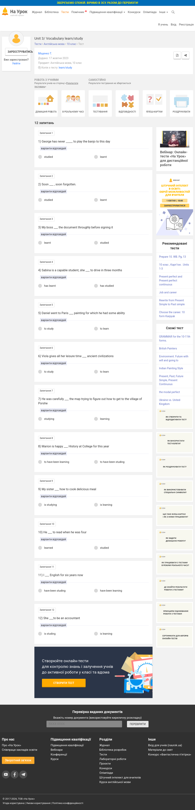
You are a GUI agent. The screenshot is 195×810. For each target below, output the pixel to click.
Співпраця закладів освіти (19, 749)
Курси (54, 759)
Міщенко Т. (45, 53)
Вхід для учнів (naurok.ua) (165, 745)
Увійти (16, 63)
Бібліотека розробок (112, 749)
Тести (65, 12)
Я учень (163, 24)
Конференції (59, 754)
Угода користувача (13, 803)
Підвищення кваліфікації (107, 12)
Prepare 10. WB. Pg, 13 (172, 256)
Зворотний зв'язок (18, 760)
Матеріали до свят (160, 749)
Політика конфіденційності (67, 803)
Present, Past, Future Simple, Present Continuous (171, 380)
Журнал (37, 12)
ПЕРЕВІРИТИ (138, 724)
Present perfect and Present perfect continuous (170, 280)
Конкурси (134, 12)
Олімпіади (106, 773)
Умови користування (38, 803)
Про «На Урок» (11, 745)
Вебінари (57, 749)
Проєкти (105, 763)
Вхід (173, 24)
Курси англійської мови (115, 782)
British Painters (168, 348)
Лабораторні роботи (112, 759)
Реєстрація (186, 24)
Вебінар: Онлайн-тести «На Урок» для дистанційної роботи (174, 158)
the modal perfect (169, 392)
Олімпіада (149, 12)
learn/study (65, 67)
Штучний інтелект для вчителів (120, 777)
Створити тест (63, 682)
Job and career (168, 292)
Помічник (79, 12)
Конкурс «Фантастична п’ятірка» (169, 754)
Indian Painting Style (171, 368)
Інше (163, 12)
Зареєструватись (18, 51)
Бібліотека (52, 12)
